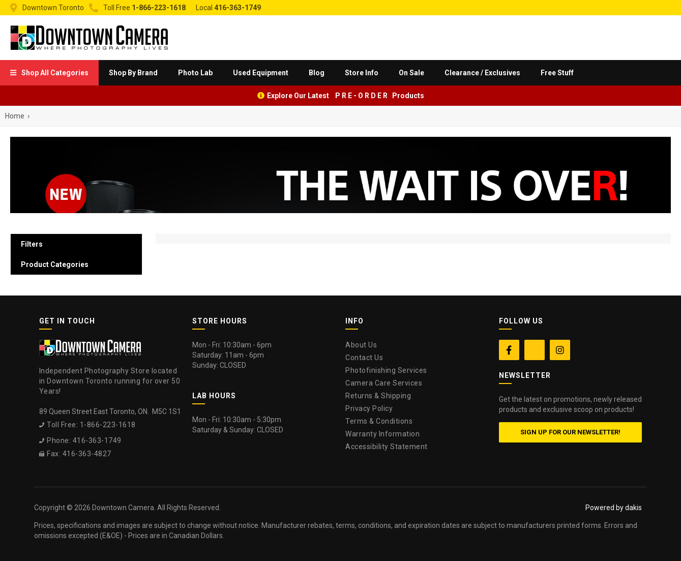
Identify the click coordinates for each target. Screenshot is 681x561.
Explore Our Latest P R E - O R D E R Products (345, 96)
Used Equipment (260, 73)
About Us (361, 345)
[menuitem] (49, 73)
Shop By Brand (133, 73)
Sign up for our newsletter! (570, 432)
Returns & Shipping (378, 396)
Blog (316, 73)
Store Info (361, 73)
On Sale (411, 73)
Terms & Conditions (378, 421)
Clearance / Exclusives (482, 73)
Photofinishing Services (386, 370)
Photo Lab (195, 73)
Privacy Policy (369, 408)
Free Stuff (557, 73)
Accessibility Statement (386, 446)
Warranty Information (382, 434)
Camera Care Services (383, 383)
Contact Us (364, 357)
